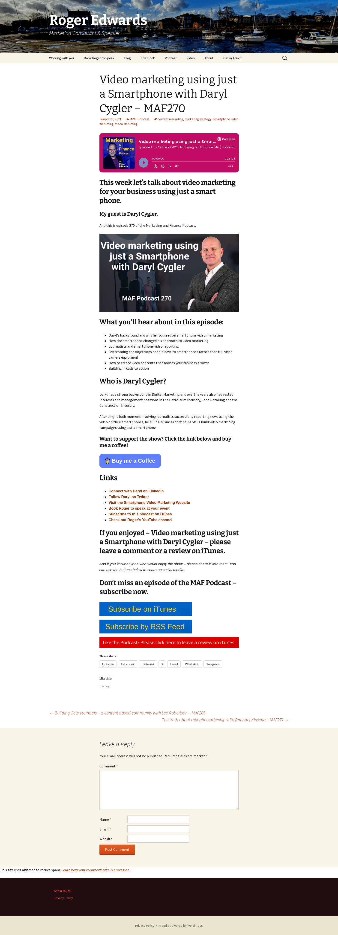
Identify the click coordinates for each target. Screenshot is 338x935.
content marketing (170, 119)
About (209, 58)
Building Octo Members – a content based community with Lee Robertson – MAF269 (127, 713)
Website (105, 838)
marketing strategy (198, 119)
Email (105, 829)
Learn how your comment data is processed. (95, 870)
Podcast (171, 58)
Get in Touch (232, 58)
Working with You (61, 58)
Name (105, 819)
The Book (148, 58)
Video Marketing (126, 124)
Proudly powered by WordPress (181, 925)
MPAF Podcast (139, 119)
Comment (108, 766)
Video (191, 58)
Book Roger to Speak (99, 58)
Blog (127, 58)
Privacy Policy (63, 898)
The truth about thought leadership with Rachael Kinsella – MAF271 (225, 720)
